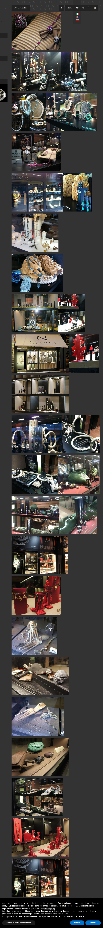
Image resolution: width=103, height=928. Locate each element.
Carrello (83, 8)
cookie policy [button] (49, 908)
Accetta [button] (93, 923)
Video (89, 8)
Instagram (95, 8)
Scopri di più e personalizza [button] (18, 923)
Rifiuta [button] (77, 923)
